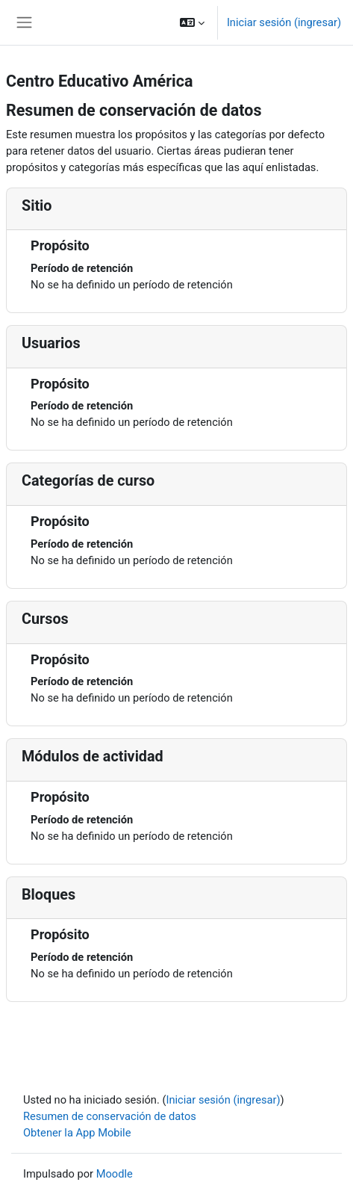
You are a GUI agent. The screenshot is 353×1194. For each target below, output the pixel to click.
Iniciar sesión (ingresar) (284, 22)
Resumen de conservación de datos (109, 1116)
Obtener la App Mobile (77, 1132)
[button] (192, 22)
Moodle (114, 1174)
